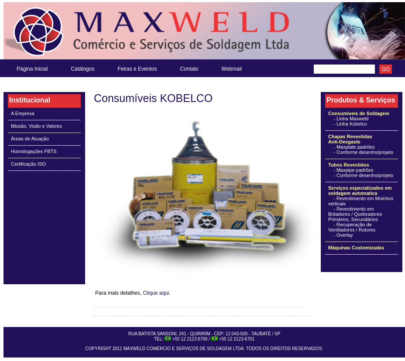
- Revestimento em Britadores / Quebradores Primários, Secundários (355, 214)
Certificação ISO (28, 164)
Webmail (232, 69)
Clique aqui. (156, 293)
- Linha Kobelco (347, 123)
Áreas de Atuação (30, 138)
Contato (189, 69)
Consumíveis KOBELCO (153, 98)
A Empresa (22, 113)
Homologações (27, 151)
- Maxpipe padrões (353, 170)
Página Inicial (32, 69)
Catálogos (82, 69)
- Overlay (343, 235)
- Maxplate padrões (353, 147)
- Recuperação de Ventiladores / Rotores (351, 227)
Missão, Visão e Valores (36, 126)
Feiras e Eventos (137, 69)
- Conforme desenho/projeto (363, 152)
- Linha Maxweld (348, 118)
